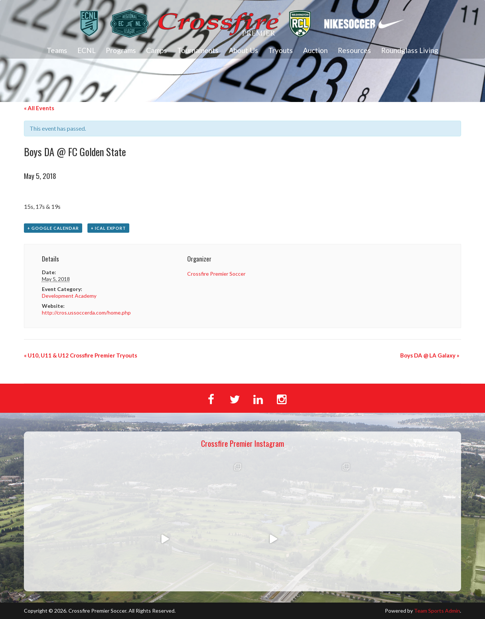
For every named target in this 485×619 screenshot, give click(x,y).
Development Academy (69, 296)
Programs (121, 50)
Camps (156, 50)
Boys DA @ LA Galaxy (429, 355)
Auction (315, 50)
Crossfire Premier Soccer (216, 273)
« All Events (39, 108)
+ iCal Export (108, 228)
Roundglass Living (409, 50)
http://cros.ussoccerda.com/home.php (86, 312)
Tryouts (280, 50)
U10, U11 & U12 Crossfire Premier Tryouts (80, 355)
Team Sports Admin (437, 610)
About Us (243, 50)
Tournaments (198, 50)
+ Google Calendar (53, 228)
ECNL (86, 50)
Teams (57, 50)
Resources (354, 50)
